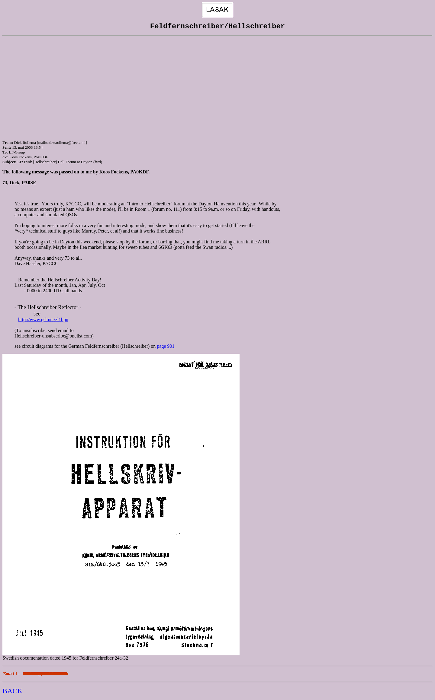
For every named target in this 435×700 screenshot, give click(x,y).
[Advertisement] (217, 83)
